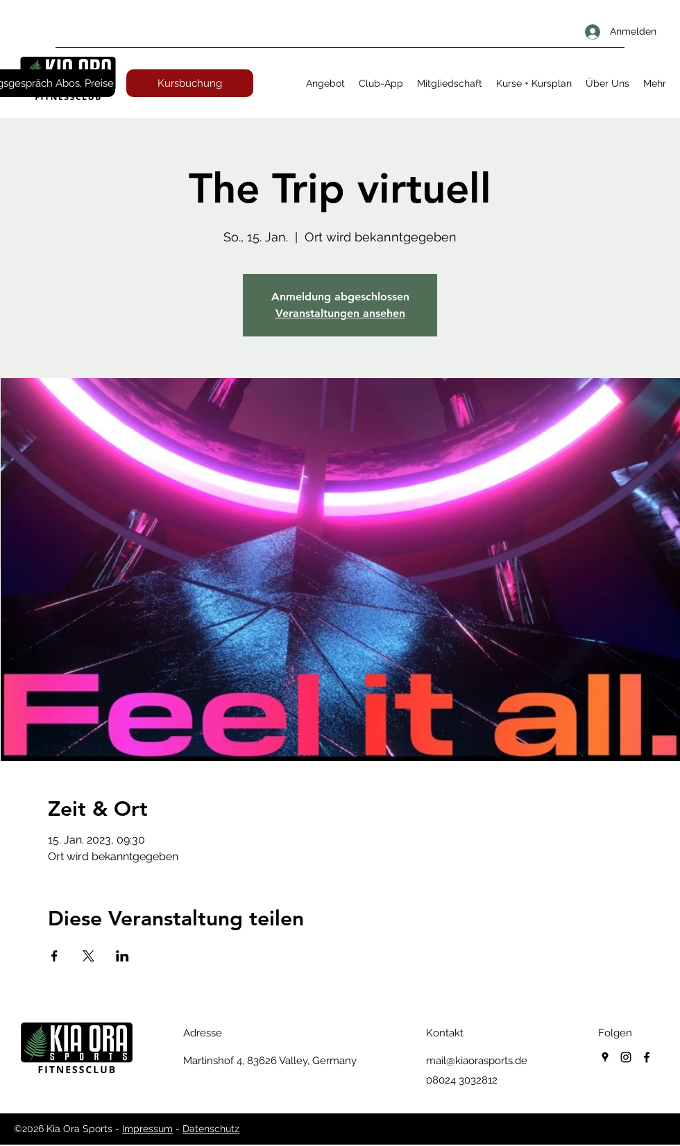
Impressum (147, 1128)
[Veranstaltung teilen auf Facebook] (54, 955)
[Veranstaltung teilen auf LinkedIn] (122, 955)
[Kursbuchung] (189, 83)
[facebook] (647, 1057)
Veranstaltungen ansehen (340, 313)
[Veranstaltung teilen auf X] (88, 955)
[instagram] (626, 1057)
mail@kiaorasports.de (476, 1060)
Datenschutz (210, 1128)
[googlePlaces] (605, 1057)
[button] (325, 83)
